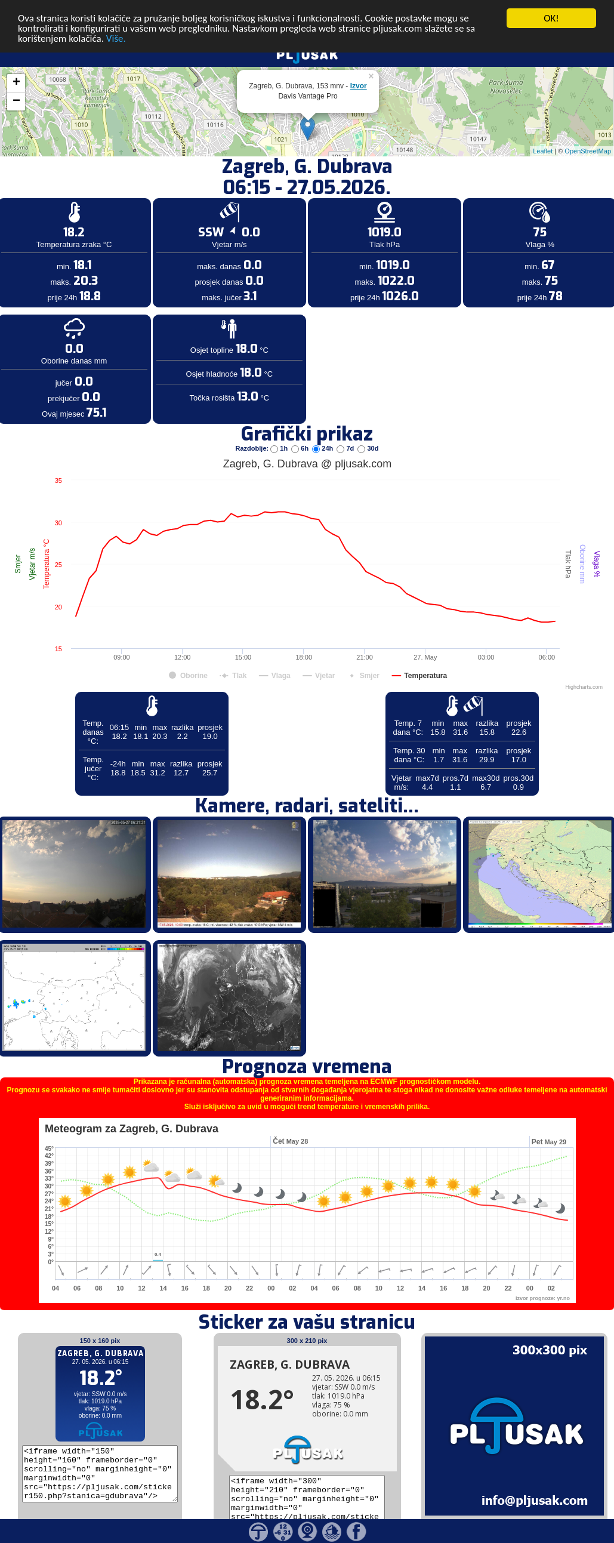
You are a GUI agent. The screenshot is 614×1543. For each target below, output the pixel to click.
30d (367, 441)
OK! (551, 11)
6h (300, 441)
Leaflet (543, 145)
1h (279, 441)
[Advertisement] (91, 196)
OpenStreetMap (587, 145)
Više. (116, 32)
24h (323, 441)
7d (346, 441)
